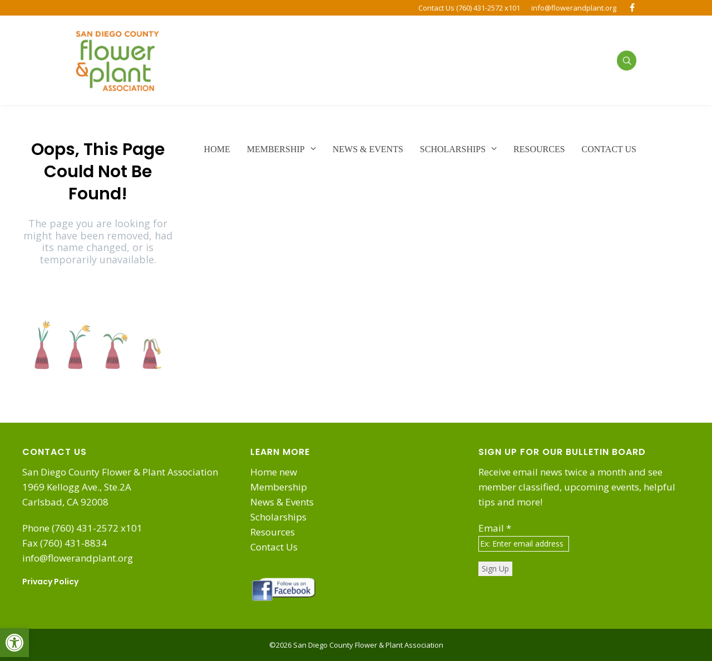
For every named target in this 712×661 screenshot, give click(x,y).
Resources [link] (272, 531)
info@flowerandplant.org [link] (573, 8)
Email (494, 528)
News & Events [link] (282, 501)
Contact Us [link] (274, 546)
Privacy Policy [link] (50, 581)
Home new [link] (273, 471)
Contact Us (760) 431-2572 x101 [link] (469, 8)
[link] (14, 642)
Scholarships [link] (278, 516)
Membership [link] (278, 486)
